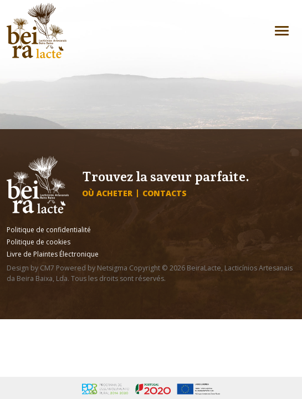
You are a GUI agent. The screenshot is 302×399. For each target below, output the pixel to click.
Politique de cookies (38, 242)
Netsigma (112, 268)
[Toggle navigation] (281, 31)
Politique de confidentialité (49, 230)
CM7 (47, 268)
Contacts (164, 193)
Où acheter (107, 193)
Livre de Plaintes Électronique (53, 254)
